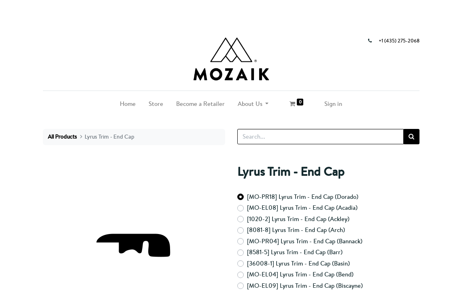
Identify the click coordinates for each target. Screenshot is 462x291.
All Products (62, 137)
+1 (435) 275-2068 (399, 41)
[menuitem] (127, 104)
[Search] (411, 137)
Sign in (333, 103)
